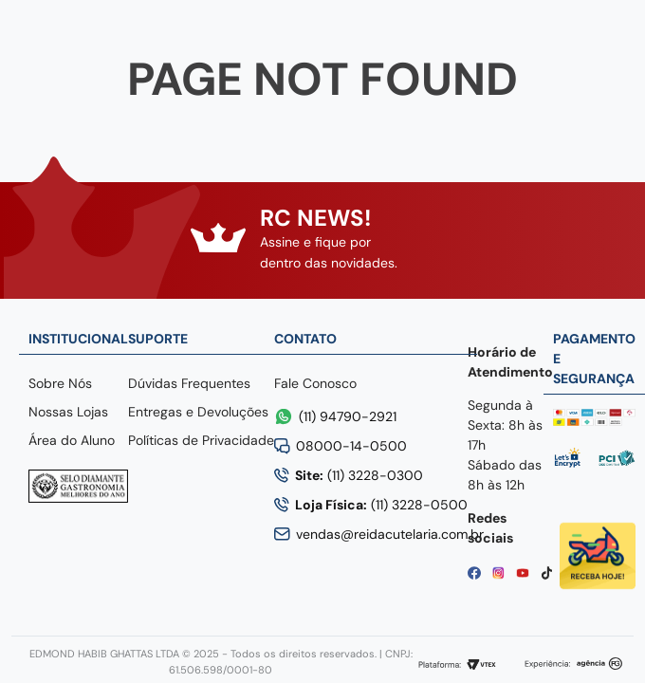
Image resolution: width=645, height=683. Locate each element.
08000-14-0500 (351, 445)
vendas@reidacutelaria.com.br (390, 534)
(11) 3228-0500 (381, 504)
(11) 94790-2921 (347, 416)
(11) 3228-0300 (359, 475)
